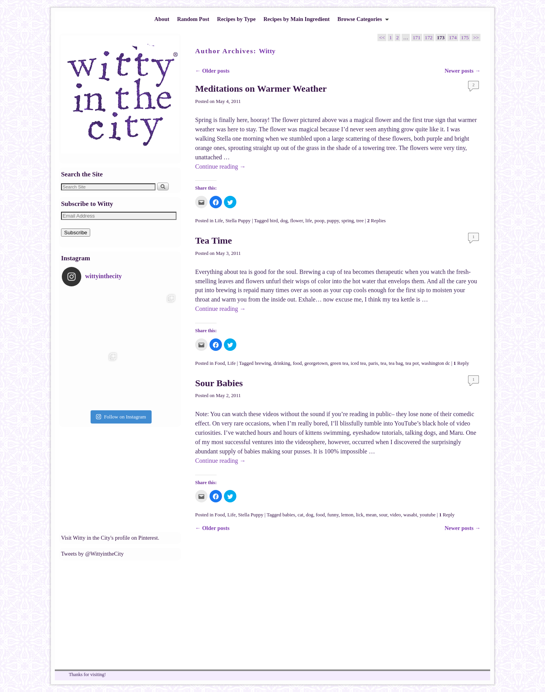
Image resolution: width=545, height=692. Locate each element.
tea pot (412, 363)
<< (382, 37)
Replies (376, 220)
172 (429, 37)
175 (465, 37)
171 (417, 37)
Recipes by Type (236, 19)
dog (284, 220)
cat (301, 515)
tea (383, 363)
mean (371, 515)
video (395, 515)
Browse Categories (361, 21)
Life (219, 220)
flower (296, 220)
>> (476, 37)
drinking (282, 363)
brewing (263, 363)
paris (373, 363)
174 (453, 37)
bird (274, 220)
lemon (347, 515)
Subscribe (75, 232)
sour (383, 515)
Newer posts (462, 71)
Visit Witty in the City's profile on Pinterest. (110, 538)
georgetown (316, 363)
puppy (333, 220)
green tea (339, 363)
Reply (461, 363)
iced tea (358, 363)
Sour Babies (219, 383)
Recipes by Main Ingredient (297, 19)
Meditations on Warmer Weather (261, 89)
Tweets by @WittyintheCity (92, 554)
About (161, 19)
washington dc (435, 363)
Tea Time (213, 240)
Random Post (193, 19)
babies (289, 515)
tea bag (396, 363)
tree (359, 220)
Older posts (212, 71)
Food (220, 363)
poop (319, 220)
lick (359, 515)
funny (333, 515)
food (297, 363)
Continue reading (220, 166)
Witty (267, 51)
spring (347, 220)
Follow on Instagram (121, 417)
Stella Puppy (238, 220)
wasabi (410, 515)
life (309, 220)
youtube (427, 515)
